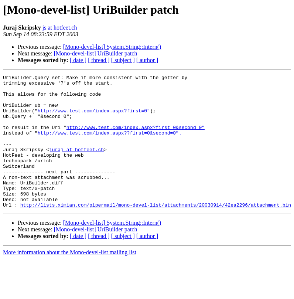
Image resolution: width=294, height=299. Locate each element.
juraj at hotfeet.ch (76, 165)
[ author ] (147, 60)
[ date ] (78, 60)
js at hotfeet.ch (59, 27)
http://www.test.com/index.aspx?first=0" (94, 118)
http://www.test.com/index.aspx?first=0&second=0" (135, 138)
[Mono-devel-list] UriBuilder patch (95, 53)
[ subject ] (123, 60)
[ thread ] (99, 60)
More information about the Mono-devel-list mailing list (69, 279)
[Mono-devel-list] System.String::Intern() (112, 47)
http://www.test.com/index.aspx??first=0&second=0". (110, 145)
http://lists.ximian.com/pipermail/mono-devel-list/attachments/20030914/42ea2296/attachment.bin (155, 231)
